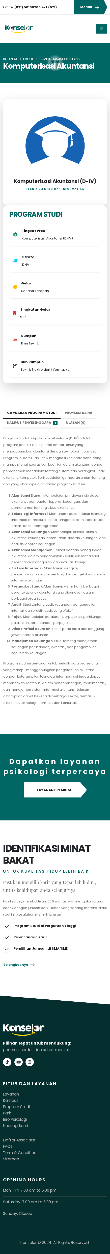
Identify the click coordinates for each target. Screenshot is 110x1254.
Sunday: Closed (17, 1213)
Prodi (28, 59)
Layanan (11, 1094)
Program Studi (16, 1106)
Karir (7, 1113)
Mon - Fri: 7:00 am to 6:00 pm (30, 1190)
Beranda (10, 59)
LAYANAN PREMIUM (55, 790)
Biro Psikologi (15, 1119)
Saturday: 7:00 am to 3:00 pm (30, 1202)
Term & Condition (19, 1152)
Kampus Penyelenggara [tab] (32, 422)
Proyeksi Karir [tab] (78, 412)
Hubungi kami (15, 1125)
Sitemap (11, 1159)
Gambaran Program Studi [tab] (32, 412)
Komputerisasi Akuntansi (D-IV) (55, 181)
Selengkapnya (19, 965)
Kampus (10, 1100)
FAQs (7, 1146)
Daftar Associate (19, 1140)
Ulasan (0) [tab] (76, 422)
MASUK (90, 7)
